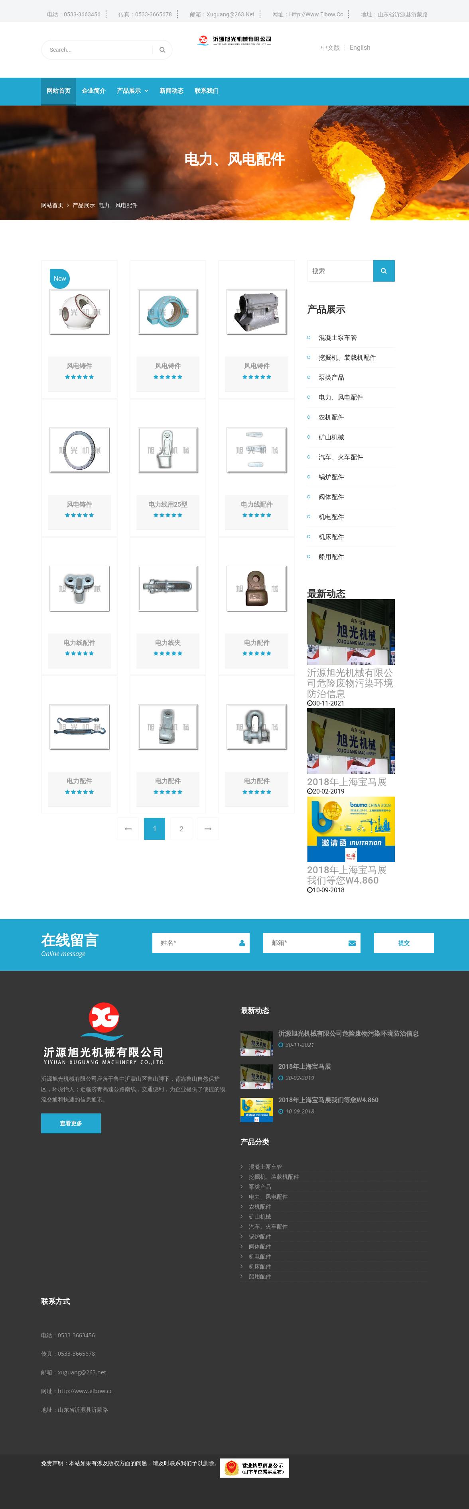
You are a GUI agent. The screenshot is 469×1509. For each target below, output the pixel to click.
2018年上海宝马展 (347, 782)
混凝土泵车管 (338, 337)
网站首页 (59, 90)
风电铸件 (79, 366)
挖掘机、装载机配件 (347, 357)
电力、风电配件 (118, 205)
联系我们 (207, 90)
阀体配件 (331, 496)
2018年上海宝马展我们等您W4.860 (347, 875)
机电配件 (331, 516)
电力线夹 (168, 643)
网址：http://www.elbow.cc (307, 14)
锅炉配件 (331, 476)
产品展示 (132, 90)
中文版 (330, 47)
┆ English (356, 47)
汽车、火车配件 (341, 457)
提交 (404, 943)
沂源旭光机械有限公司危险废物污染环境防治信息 (350, 683)
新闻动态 (171, 90)
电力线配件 (257, 504)
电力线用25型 (167, 504)
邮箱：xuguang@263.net (222, 14)
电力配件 (257, 643)
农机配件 (331, 417)
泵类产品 (331, 377)
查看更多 (71, 1123)
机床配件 (331, 536)
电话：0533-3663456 (73, 14)
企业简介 (94, 90)
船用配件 (331, 556)
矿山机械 (331, 437)
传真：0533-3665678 (145, 14)
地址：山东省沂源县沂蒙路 (394, 14)
